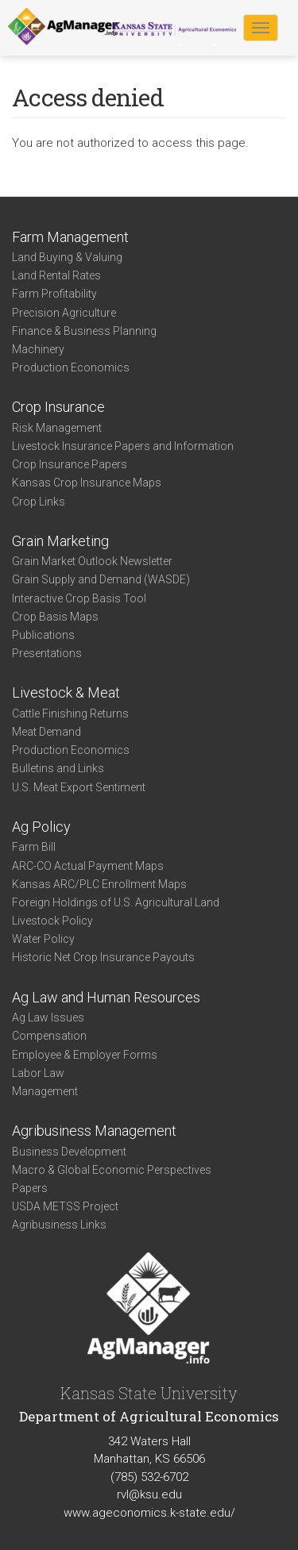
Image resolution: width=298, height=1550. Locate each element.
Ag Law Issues (48, 1017)
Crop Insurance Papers (69, 464)
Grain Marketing (60, 541)
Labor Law (38, 1073)
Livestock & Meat (66, 692)
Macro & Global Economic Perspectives (111, 1169)
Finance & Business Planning (84, 331)
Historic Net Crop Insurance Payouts (103, 957)
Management (45, 1091)
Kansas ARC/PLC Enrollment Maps (99, 884)
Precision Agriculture (64, 312)
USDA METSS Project (65, 1206)
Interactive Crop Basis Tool (79, 598)
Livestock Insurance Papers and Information (123, 446)
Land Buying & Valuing (67, 257)
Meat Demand (46, 731)
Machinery (38, 349)
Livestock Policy (52, 920)
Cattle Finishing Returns (70, 713)
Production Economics (71, 367)
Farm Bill (34, 846)
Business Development (69, 1151)
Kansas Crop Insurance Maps (86, 482)
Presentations (47, 653)
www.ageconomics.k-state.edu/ (149, 1513)
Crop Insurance (58, 406)
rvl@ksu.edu (149, 1494)
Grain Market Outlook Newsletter (92, 561)
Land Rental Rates (56, 275)
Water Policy (43, 939)
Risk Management (57, 427)
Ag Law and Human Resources (106, 997)
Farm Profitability (54, 293)
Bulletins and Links (58, 768)
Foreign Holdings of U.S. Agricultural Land (115, 902)
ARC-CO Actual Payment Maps (88, 866)
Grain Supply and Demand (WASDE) (101, 579)
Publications (43, 635)
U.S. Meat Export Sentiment (78, 787)
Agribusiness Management (94, 1130)
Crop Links (38, 501)
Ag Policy (41, 826)
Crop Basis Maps (55, 616)
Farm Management (70, 237)
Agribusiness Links (59, 1224)
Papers (30, 1188)
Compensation (49, 1035)
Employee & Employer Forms (84, 1054)
